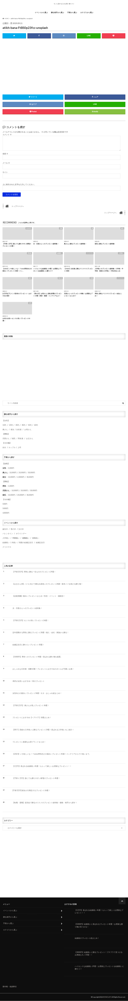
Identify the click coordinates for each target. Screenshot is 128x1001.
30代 (17, 425)
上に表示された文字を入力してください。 (19, 185)
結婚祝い (6, 543)
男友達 (20, 438)
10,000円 (12, 473)
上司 (19, 447)
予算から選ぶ (72, 12)
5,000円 (11, 468)
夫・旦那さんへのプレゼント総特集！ (27, 608)
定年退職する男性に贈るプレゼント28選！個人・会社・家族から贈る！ (40, 632)
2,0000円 (20, 477)
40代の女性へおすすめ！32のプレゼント (28, 681)
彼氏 (14, 438)
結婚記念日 (40, 543)
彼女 (12, 430)
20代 (11, 425)
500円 (4, 504)
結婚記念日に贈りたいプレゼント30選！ (28, 645)
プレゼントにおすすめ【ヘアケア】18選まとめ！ (31, 717)
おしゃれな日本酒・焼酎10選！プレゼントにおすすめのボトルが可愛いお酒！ (43, 669)
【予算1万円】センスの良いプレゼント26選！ (30, 620)
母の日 (13, 529)
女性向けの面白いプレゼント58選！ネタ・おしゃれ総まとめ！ (37, 693)
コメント (7, 135)
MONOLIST (107, 997)
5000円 (5, 508)
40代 (23, 425)
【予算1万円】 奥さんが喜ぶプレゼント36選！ (30, 705)
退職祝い (35, 538)
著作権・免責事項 (9, 987)
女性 (6, 421)
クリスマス (6, 547)
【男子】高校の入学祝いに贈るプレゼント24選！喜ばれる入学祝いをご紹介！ (43, 730)
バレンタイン (7, 534)
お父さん (29, 438)
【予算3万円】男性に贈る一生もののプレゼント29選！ (34, 572)
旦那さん (6, 438)
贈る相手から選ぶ (57, 12)
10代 (4, 425)
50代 (30, 425)
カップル (12, 447)
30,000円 (31, 473)
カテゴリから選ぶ (86, 12)
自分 (4, 447)
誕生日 (5, 529)
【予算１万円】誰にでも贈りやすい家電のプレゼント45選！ (36, 778)
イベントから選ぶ (41, 12)
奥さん (5, 430)
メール (6, 163)
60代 (36, 425)
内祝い (14, 543)
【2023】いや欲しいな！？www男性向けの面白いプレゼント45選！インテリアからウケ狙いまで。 (51, 754)
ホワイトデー (21, 534)
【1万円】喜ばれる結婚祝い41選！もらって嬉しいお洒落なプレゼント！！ (42, 766)
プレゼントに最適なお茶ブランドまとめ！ (29, 742)
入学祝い (6, 538)
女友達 (19, 430)
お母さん (27, 430)
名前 (5, 154)
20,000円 (22, 473)
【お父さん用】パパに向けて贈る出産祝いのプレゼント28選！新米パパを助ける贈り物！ (47, 584)
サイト (5, 172)
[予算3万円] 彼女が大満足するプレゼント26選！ (31, 790)
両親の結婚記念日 (26, 543)
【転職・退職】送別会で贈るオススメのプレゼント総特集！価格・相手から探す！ (44, 802)
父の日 (21, 529)
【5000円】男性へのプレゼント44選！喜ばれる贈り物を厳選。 (37, 657)
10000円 (5, 513)
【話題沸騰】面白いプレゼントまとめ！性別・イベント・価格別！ (38, 596)
